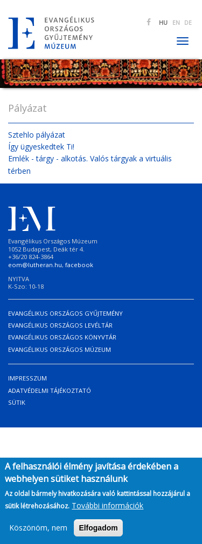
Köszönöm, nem (38, 530)
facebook (79, 265)
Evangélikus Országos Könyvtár (62, 337)
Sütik (16, 402)
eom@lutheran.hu (35, 265)
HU (163, 22)
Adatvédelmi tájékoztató (49, 390)
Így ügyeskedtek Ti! (41, 146)
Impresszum (27, 378)
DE (188, 22)
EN (176, 22)
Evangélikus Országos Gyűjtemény (65, 313)
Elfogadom (98, 530)
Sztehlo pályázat (36, 135)
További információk (107, 508)
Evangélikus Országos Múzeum (59, 349)
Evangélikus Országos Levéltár (60, 325)
